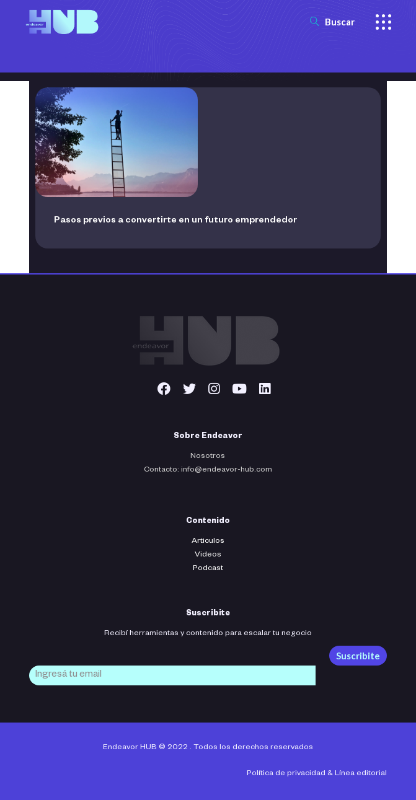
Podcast (208, 569)
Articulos (208, 541)
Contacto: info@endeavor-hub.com (208, 470)
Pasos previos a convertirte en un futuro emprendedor (175, 221)
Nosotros (207, 456)
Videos (208, 555)
